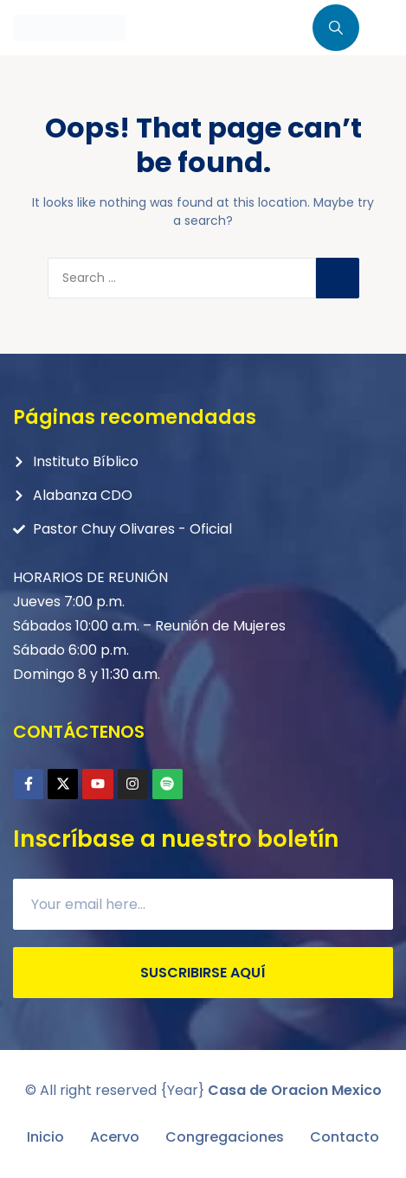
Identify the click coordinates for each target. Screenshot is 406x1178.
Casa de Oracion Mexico (295, 1090)
